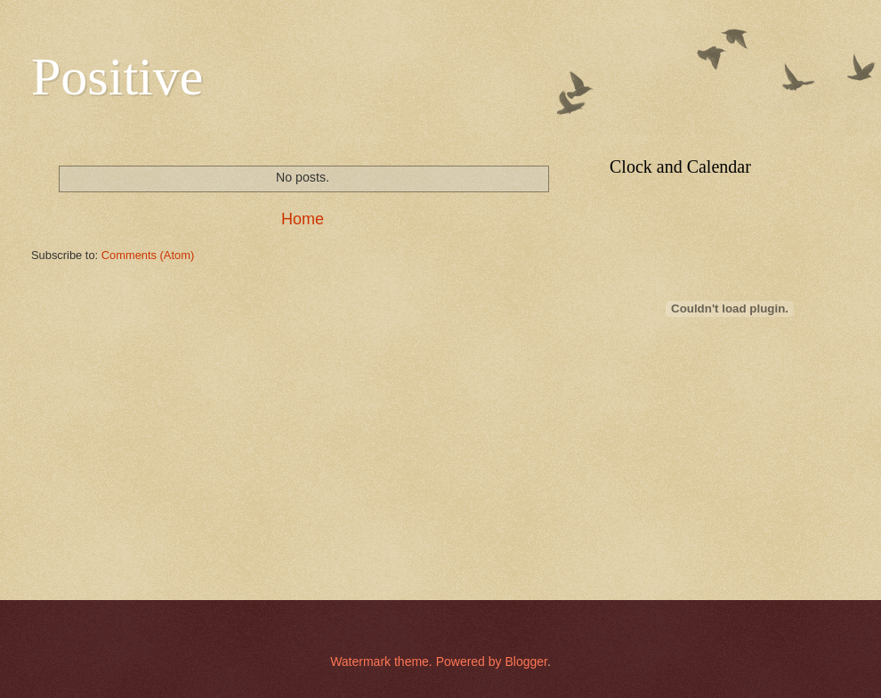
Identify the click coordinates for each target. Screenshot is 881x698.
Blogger (525, 661)
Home (302, 219)
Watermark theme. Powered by (417, 661)
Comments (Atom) (147, 255)
